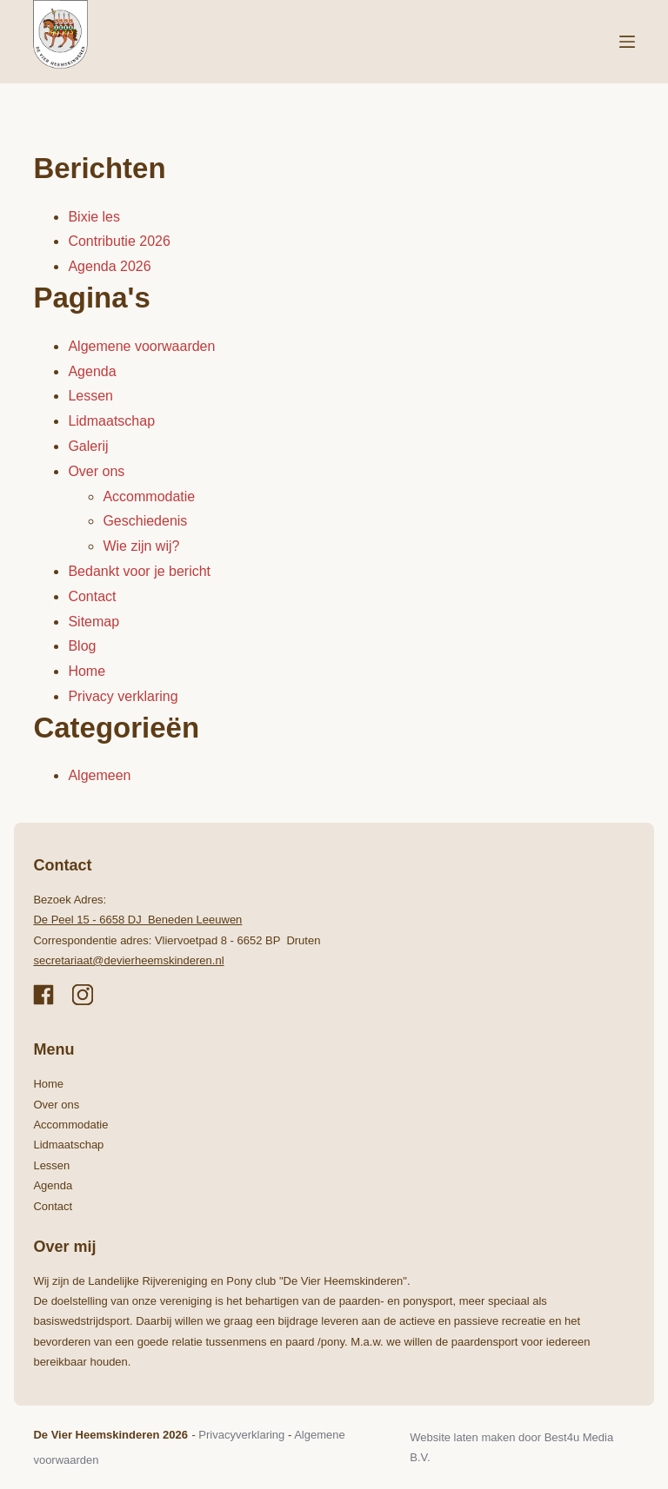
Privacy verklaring (122, 696)
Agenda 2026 (109, 266)
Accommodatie (149, 496)
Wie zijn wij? (141, 546)
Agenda (92, 371)
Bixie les (94, 216)
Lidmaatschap (111, 421)
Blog (82, 646)
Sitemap (93, 621)
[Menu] (627, 42)
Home (86, 671)
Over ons (96, 471)
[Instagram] (82, 994)
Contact (92, 596)
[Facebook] (43, 994)
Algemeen (99, 775)
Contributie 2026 (119, 241)
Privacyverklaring (241, 1434)
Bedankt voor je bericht (139, 571)
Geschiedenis (145, 520)
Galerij (88, 446)
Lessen (90, 395)
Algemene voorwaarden (141, 346)
